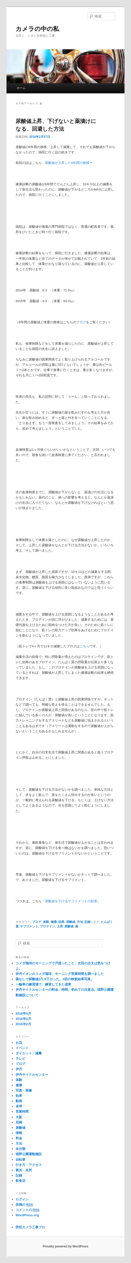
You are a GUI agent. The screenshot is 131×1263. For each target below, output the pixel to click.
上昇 (60, 926)
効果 (61, 922)
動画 (19, 1101)
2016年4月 (23, 1013)
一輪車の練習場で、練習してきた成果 (43, 984)
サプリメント (29, 926)
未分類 (20, 1149)
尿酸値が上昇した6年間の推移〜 (69, 163)
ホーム (21, 88)
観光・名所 (24, 1170)
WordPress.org (27, 1215)
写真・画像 (24, 1090)
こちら (85, 646)
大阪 (19, 1117)
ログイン (22, 1199)
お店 (19, 1043)
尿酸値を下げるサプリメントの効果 (71, 901)
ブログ (81, 322)
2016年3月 (23, 1019)
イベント (22, 1048)
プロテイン (47, 926)
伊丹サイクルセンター (32, 1074)
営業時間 (22, 1111)
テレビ (20, 1058)
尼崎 (19, 1122)
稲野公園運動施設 (29, 1154)
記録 (87, 922)
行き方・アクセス (29, 1165)
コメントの (27, 1210)
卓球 (19, 1106)
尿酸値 (70, 922)
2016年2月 (23, 1024)
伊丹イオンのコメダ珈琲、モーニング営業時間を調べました (60, 974)
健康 (54, 922)
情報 (19, 1133)
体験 (46, 922)
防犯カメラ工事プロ (30, 1227)
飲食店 (20, 1181)
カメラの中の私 (37, 28)
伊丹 (19, 1069)
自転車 (20, 1159)
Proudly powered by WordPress (65, 1246)
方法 (80, 922)
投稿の (24, 1205)
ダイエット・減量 (29, 1053)
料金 (19, 1138)
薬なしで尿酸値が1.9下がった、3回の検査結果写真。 (55, 979)
